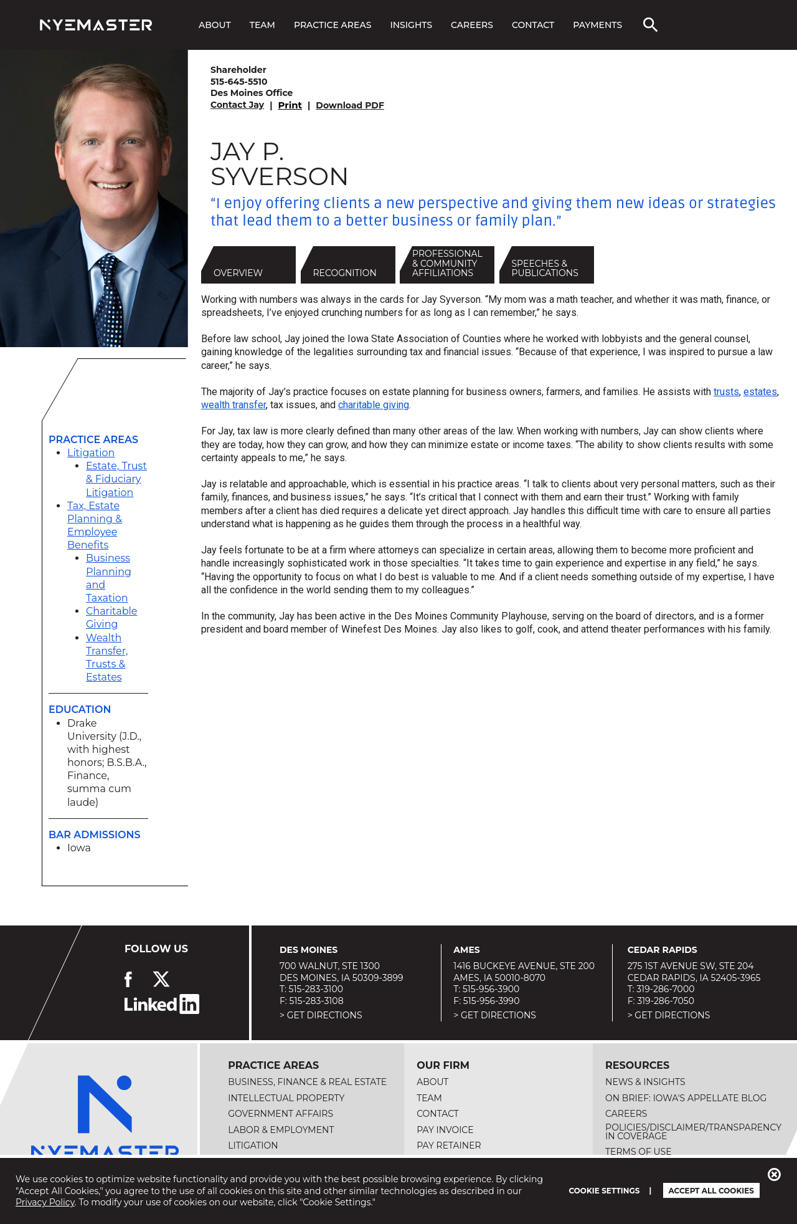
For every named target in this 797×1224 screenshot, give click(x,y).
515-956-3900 (491, 989)
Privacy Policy (45, 1202)
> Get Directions (321, 1015)
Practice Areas (332, 25)
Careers (472, 25)
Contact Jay (237, 104)
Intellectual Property (286, 1098)
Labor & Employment (281, 1130)
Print (290, 105)
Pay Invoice (445, 1130)
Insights (411, 25)
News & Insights (645, 1082)
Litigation (91, 453)
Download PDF (350, 105)
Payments (597, 25)
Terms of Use (638, 1151)
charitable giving (373, 405)
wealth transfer (233, 405)
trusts (726, 392)
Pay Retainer (449, 1145)
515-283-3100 (316, 989)
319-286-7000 (665, 989)
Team (262, 25)
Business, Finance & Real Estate (307, 1082)
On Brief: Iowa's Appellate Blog (685, 1098)
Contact (533, 25)
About (215, 25)
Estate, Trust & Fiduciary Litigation (116, 479)
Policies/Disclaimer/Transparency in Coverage (693, 1131)
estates (760, 392)
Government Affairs (280, 1113)
